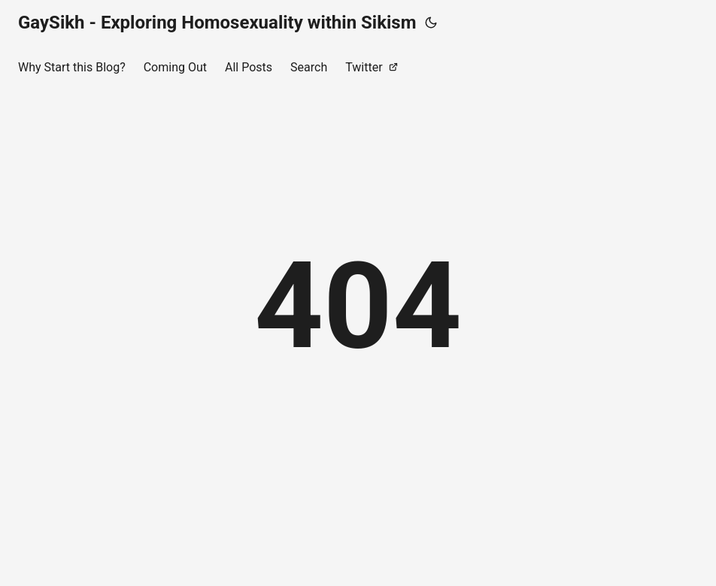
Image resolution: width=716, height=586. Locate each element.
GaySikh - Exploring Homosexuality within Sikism (217, 22)
